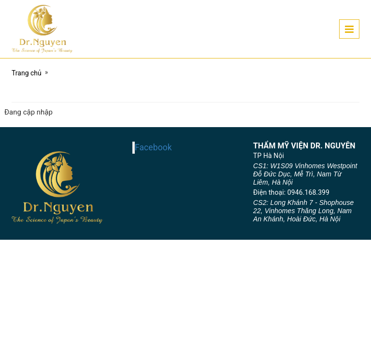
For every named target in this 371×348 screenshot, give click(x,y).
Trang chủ (27, 73)
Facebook (153, 147)
